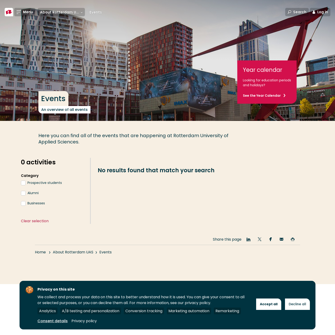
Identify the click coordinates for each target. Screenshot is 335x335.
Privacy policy (84, 321)
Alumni (33, 193)
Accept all (269, 304)
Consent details (52, 321)
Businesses (36, 203)
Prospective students (44, 182)
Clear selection (35, 221)
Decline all (297, 304)
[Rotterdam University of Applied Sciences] (9, 12)
